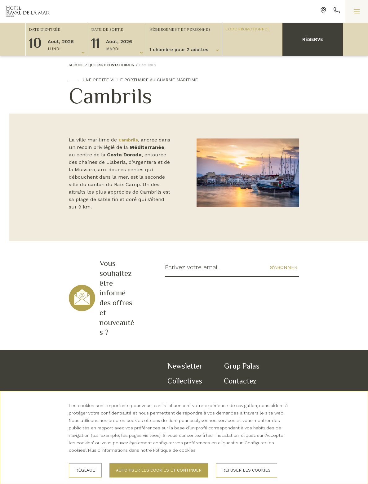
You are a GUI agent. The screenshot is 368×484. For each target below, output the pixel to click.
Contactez (240, 381)
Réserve (312, 39)
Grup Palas (241, 366)
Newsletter (184, 366)
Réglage (85, 470)
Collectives (184, 381)
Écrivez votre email (192, 267)
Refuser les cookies (246, 470)
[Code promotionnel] (249, 29)
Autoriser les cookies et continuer (159, 470)
